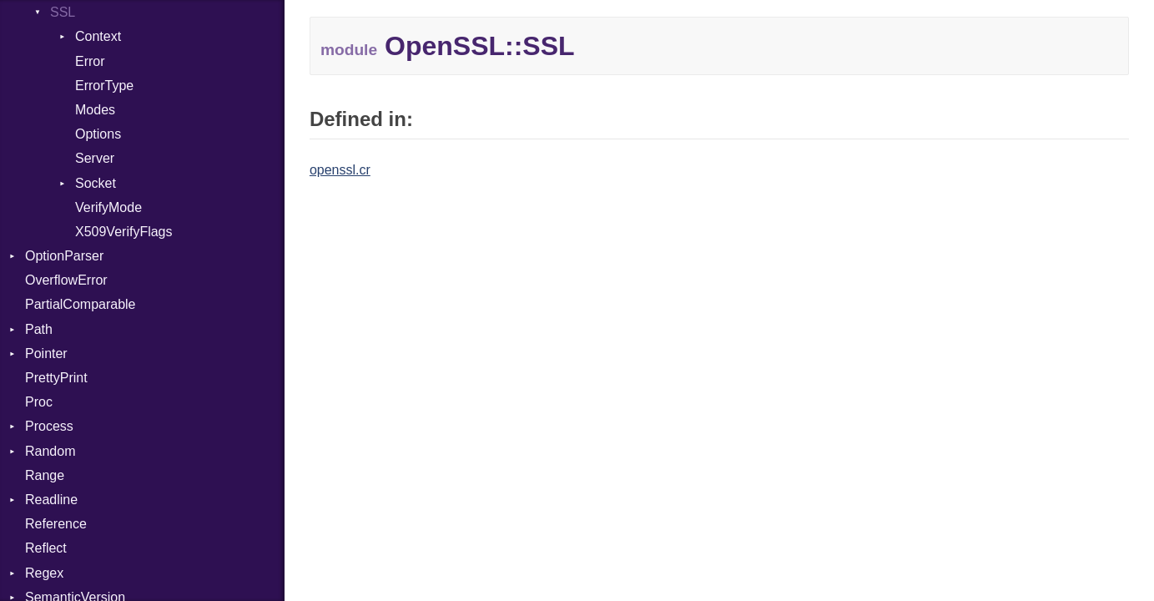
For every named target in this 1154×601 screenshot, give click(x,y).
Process (49, 426)
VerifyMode (108, 207)
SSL (62, 12)
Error (90, 61)
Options (98, 134)
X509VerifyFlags (124, 232)
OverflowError (66, 280)
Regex (44, 573)
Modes (95, 110)
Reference (56, 524)
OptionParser (64, 256)
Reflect (46, 548)
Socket (95, 183)
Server (94, 158)
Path (39, 329)
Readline (51, 499)
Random (50, 451)
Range (44, 475)
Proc (39, 402)
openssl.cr (340, 170)
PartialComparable (80, 304)
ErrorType (104, 85)
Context (98, 36)
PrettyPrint (56, 378)
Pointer (46, 353)
